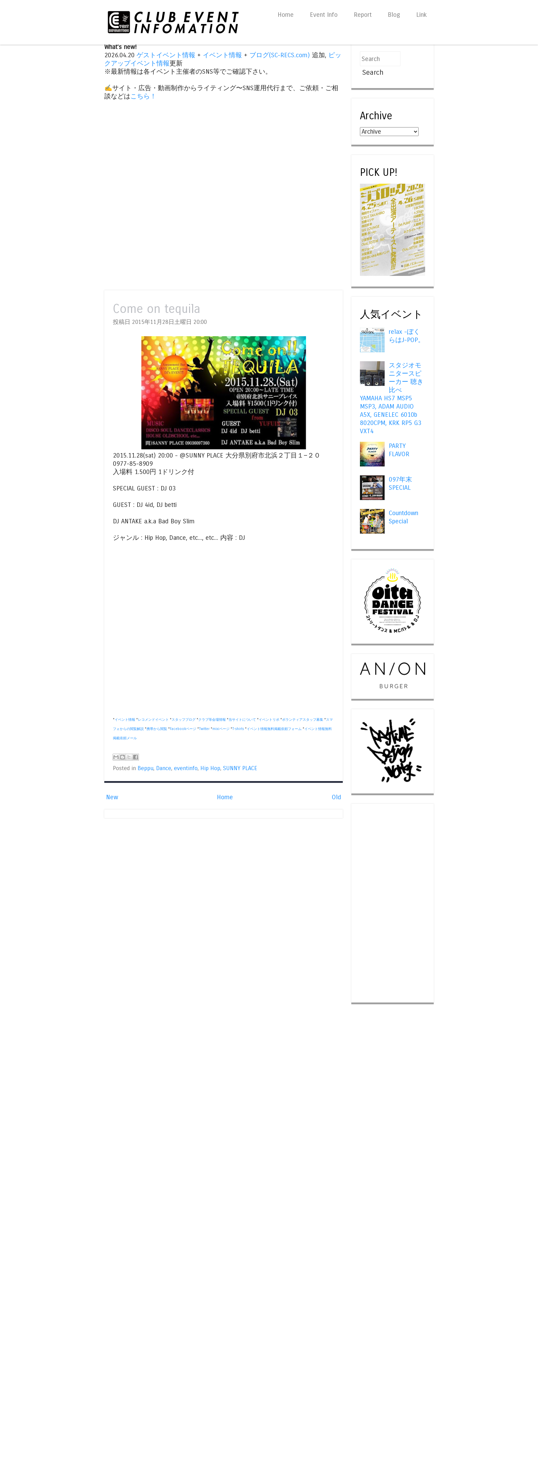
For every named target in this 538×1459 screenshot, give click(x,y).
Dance (163, 768)
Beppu (145, 768)
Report (363, 15)
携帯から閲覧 (157, 729)
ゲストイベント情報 (166, 55)
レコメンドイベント (153, 720)
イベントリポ (269, 720)
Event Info (324, 15)
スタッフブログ (184, 720)
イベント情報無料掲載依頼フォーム (274, 729)
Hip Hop (210, 768)
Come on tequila (156, 309)
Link (421, 15)
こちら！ (143, 96)
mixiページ (221, 729)
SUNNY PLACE (240, 768)
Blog (394, 15)
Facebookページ (183, 729)
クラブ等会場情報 (212, 720)
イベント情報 (222, 55)
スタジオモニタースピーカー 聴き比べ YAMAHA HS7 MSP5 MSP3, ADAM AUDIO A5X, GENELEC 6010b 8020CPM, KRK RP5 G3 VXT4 (391, 398)
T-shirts (238, 729)
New (112, 797)
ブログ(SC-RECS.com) (279, 55)
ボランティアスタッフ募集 (302, 720)
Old (336, 797)
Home (286, 15)
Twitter (204, 729)
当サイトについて (242, 720)
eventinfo (186, 768)
